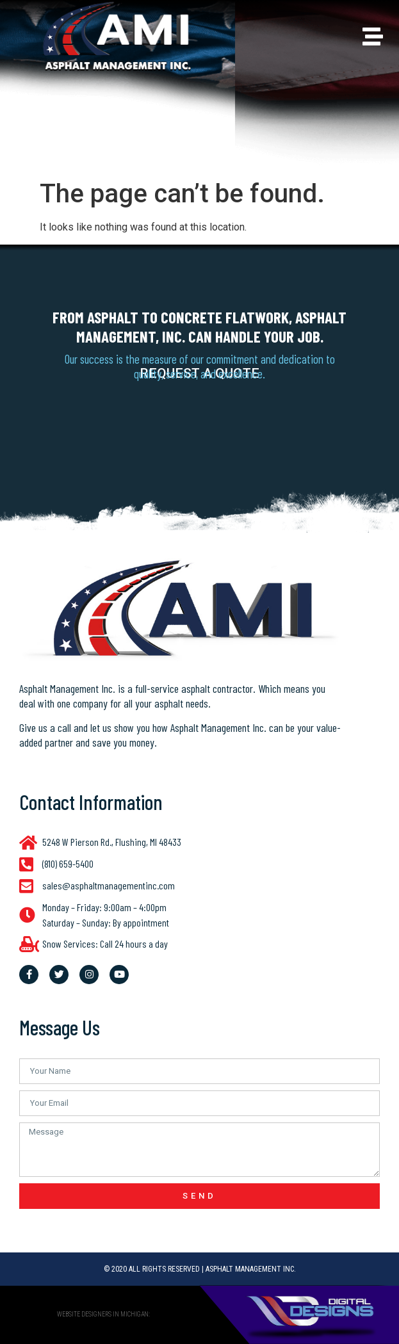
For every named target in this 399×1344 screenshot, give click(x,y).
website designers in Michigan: (103, 1314)
